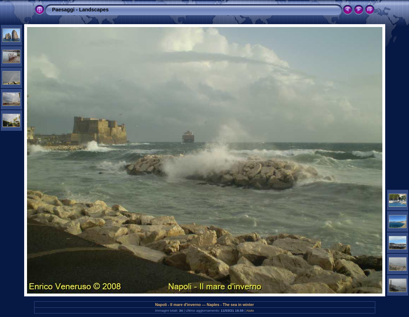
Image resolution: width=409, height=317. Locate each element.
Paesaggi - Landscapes (80, 9)
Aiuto (250, 310)
